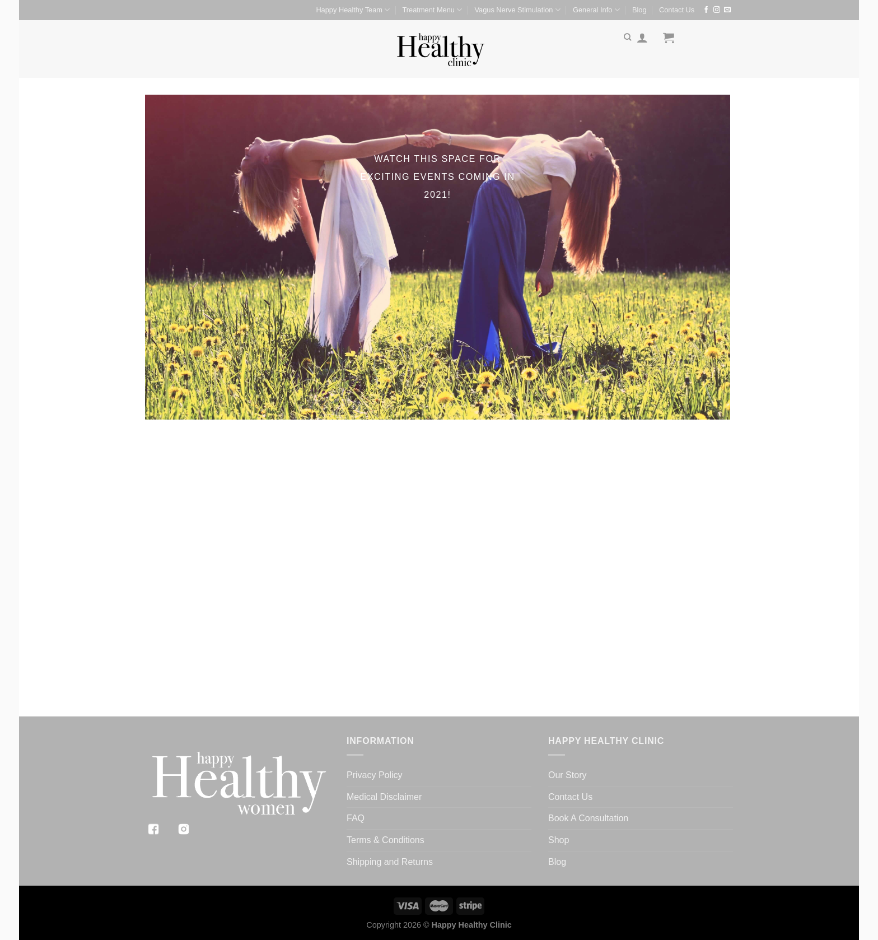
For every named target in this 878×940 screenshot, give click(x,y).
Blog (639, 10)
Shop (558, 840)
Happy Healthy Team (353, 9)
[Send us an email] (727, 10)
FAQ (356, 818)
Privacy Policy (375, 775)
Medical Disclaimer (384, 797)
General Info (596, 9)
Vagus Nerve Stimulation (517, 9)
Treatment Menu (433, 9)
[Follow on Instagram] (716, 10)
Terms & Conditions (385, 840)
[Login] (642, 37)
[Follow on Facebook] (706, 10)
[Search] (627, 37)
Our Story (567, 775)
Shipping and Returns (390, 862)
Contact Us (676, 10)
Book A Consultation (588, 818)
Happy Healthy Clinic (472, 924)
